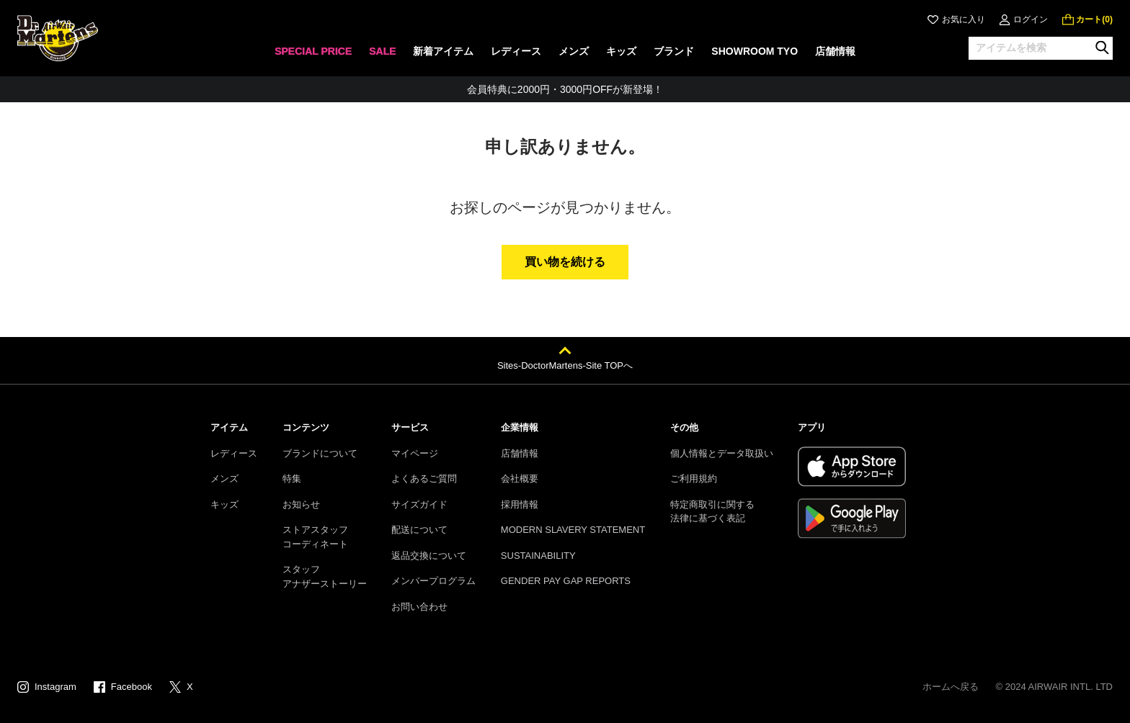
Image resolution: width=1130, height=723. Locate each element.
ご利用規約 (693, 478)
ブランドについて (319, 453)
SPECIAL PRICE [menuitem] (313, 51)
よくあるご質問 (424, 478)
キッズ (224, 504)
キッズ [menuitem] (621, 51)
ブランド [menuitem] (674, 51)
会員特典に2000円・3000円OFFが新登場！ (565, 89)
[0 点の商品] (1087, 19)
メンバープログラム (433, 580)
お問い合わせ (419, 606)
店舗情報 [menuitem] (835, 51)
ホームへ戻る (950, 686)
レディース (233, 453)
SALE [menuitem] (382, 51)
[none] (313, 55)
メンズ (224, 478)
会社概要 (519, 478)
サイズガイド (419, 504)
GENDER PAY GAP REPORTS (566, 580)
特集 (291, 478)
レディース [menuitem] (516, 51)
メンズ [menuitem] (574, 51)
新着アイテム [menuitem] (443, 51)
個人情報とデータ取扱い (721, 453)
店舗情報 (519, 453)
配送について (419, 529)
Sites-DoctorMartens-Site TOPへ (565, 365)
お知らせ (301, 504)
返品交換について (428, 555)
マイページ (414, 453)
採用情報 (519, 504)
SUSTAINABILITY (538, 555)
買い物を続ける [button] (565, 262)
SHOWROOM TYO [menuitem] (754, 51)
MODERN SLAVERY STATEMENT (573, 529)
